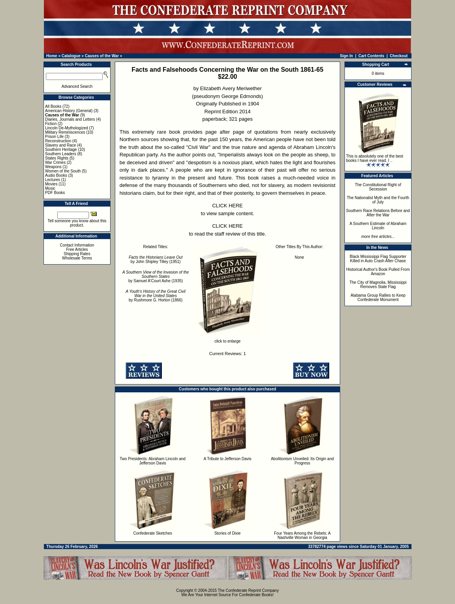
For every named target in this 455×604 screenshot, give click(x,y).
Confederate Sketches (152, 533)
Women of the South (63, 171)
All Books (53, 106)
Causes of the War (102, 56)
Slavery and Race (60, 145)
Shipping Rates (77, 254)
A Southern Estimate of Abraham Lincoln (378, 225)
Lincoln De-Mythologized (66, 128)
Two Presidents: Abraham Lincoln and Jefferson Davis (153, 461)
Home (51, 56)
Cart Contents (371, 56)
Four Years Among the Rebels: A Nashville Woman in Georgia (302, 535)
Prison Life (54, 136)
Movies (51, 184)
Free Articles (77, 249)
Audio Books (56, 175)
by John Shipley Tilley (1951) (155, 259)
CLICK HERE (227, 206)
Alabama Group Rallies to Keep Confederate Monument (377, 297)
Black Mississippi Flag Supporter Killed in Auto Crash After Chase (378, 258)
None (299, 257)
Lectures (52, 180)
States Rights (56, 158)
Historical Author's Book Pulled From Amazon (378, 271)
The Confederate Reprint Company (248, 590)
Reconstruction (58, 141)
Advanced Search (77, 86)
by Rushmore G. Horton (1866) (156, 295)
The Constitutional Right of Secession (378, 187)
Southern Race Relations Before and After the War (378, 213)
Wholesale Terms (77, 258)
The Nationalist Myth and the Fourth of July (378, 200)
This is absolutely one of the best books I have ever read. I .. (374, 158)
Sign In (346, 56)
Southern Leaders (60, 154)
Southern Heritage (61, 149)
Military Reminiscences (65, 132)
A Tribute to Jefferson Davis (227, 459)
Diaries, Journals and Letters (70, 119)
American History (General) (68, 111)
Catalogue (71, 56)
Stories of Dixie (227, 533)
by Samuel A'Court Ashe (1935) (155, 276)
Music (50, 188)
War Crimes (55, 162)
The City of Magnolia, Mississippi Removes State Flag (378, 284)
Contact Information (77, 245)
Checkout (399, 56)
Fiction (50, 124)
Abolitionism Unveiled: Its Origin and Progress (302, 461)
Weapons (53, 167)
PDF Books (55, 192)
